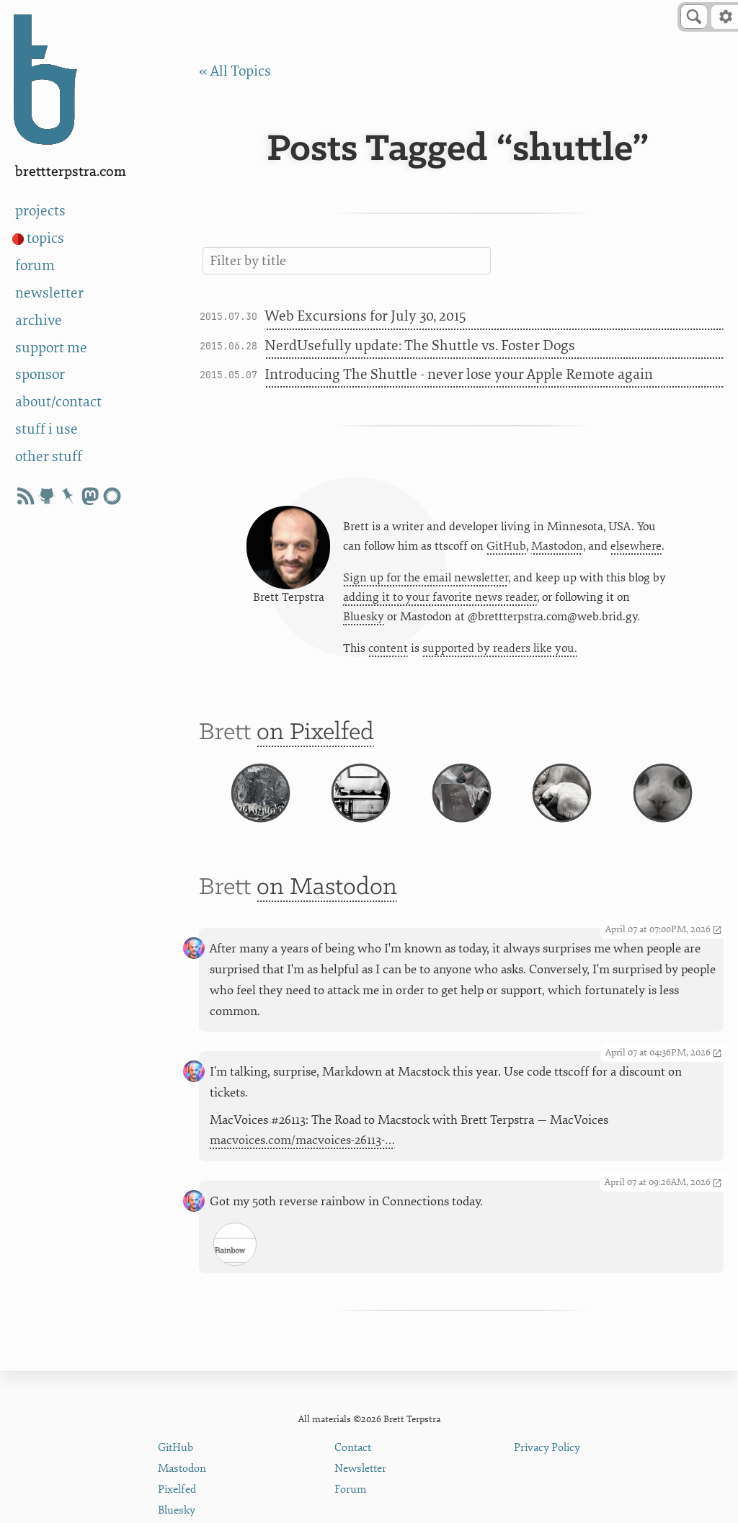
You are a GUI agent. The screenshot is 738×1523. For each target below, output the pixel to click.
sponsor (40, 374)
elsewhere (636, 547)
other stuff (48, 456)
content (388, 650)
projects (40, 211)
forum (35, 265)
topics (45, 238)
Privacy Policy (547, 1448)
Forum (350, 1489)
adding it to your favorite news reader (440, 598)
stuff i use (46, 429)
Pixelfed (177, 1489)
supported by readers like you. (499, 650)
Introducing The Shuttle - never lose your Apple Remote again (458, 374)
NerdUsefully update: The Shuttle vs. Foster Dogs (419, 345)
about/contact (58, 402)
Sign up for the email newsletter (425, 578)
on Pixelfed (315, 734)
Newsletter (360, 1468)
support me (51, 348)
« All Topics (235, 71)
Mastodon (557, 547)
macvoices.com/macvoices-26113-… (302, 1152)
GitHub (506, 547)
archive (38, 320)
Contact (352, 1448)
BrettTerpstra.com (70, 171)
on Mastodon (327, 899)
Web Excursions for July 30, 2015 (365, 316)
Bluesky (363, 618)
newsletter (49, 293)
